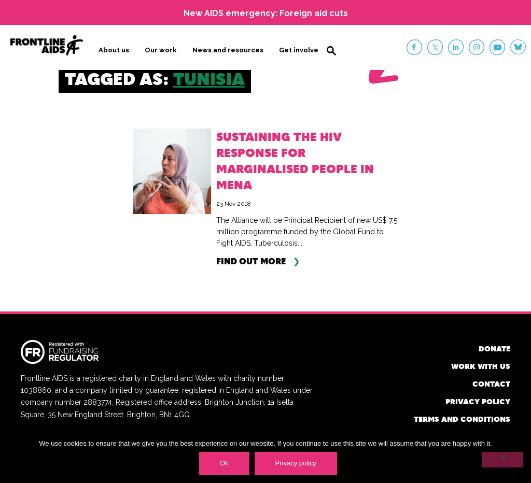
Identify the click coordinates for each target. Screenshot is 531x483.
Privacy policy (477, 401)
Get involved (301, 50)
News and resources (227, 50)
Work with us (480, 366)
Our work (161, 50)
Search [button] (331, 50)
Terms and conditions (462, 419)
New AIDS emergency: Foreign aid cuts (266, 13)
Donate (494, 348)
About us (114, 50)
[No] (502, 459)
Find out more (251, 261)
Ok (224, 463)
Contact (491, 383)
